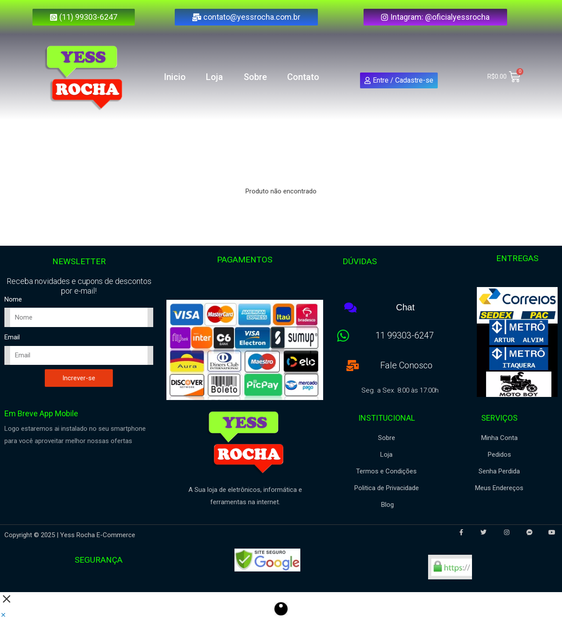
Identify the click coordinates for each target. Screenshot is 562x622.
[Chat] (350, 307)
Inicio (175, 77)
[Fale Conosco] (352, 365)
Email (12, 337)
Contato (303, 77)
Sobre (255, 77)
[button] (3, 615)
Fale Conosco (406, 365)
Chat (405, 307)
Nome (13, 299)
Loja (214, 77)
